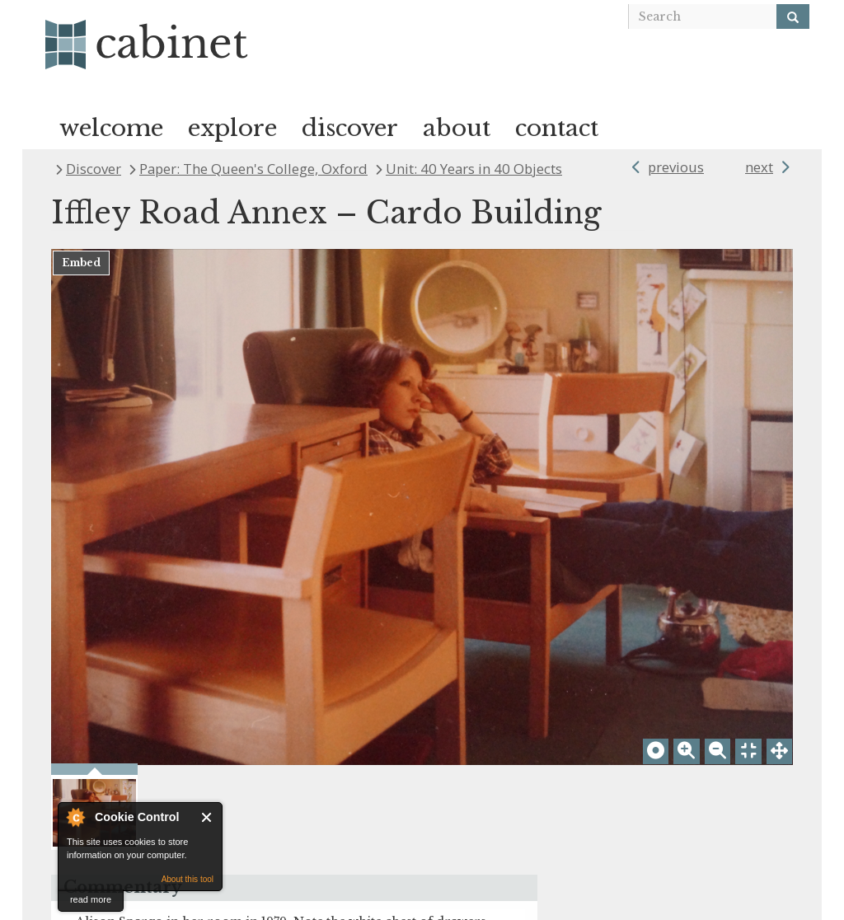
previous (676, 166)
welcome (111, 128)
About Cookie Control (75, 817)
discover (350, 128)
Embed (81, 262)
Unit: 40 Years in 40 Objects (474, 168)
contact (556, 128)
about (456, 128)
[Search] (792, 16)
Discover (93, 168)
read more (90, 899)
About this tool (187, 879)
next (759, 166)
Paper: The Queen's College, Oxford (253, 168)
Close (207, 817)
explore (232, 128)
